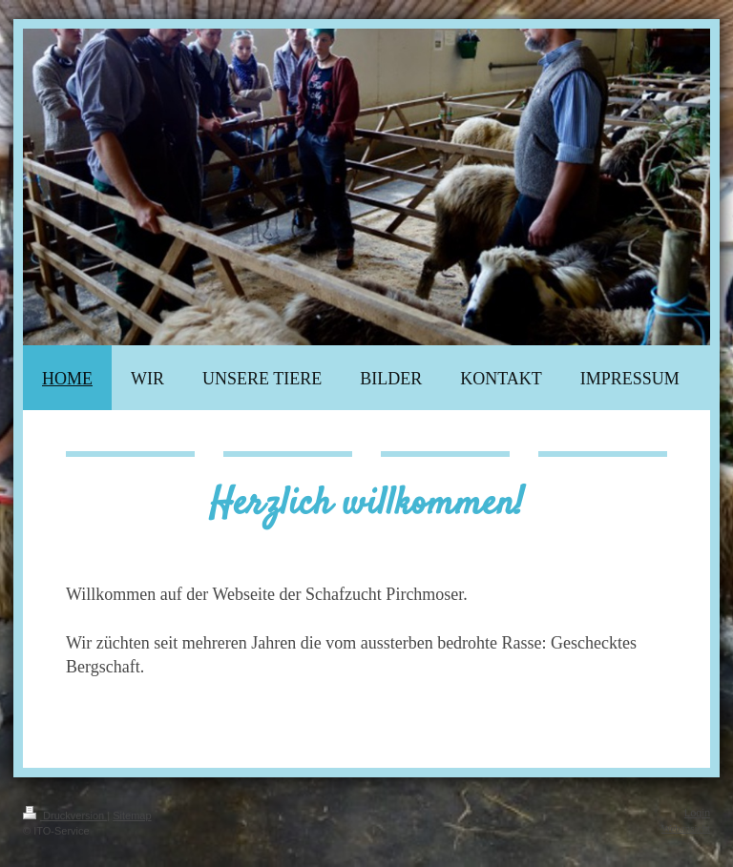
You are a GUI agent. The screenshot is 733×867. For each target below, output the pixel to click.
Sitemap (132, 815)
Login (697, 812)
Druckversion (65, 815)
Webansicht (685, 828)
